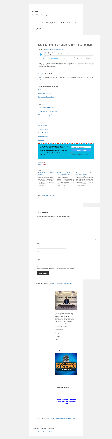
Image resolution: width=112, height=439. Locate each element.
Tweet (39, 164)
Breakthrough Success (49, 195)
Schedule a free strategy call (45, 115)
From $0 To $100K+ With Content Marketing (48, 111)
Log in (73, 418)
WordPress (68, 418)
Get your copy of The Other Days (46, 97)
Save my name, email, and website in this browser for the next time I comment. (56, 268)
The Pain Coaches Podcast (44, 93)
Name (38, 243)
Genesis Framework (60, 418)
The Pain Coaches (42, 89)
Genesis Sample (50, 418)
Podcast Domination (43, 129)
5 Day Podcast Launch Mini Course (46, 107)
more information (85, 154)
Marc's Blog (35, 11)
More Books (41, 140)
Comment (39, 219)
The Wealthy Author (43, 136)
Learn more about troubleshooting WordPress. (43, 431)
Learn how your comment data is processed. (62, 283)
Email (38, 251)
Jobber (40, 77)
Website (39, 259)
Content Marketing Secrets (44, 132)
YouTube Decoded (42, 125)
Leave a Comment (58, 49)
